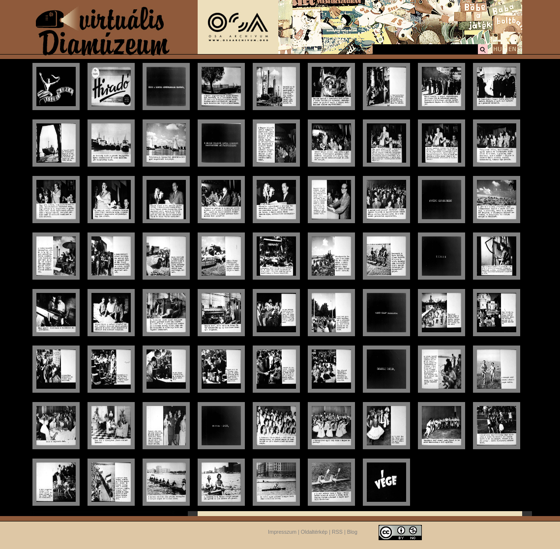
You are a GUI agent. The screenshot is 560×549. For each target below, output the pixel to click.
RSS (337, 532)
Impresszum (282, 532)
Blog (352, 532)
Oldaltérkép (314, 532)
